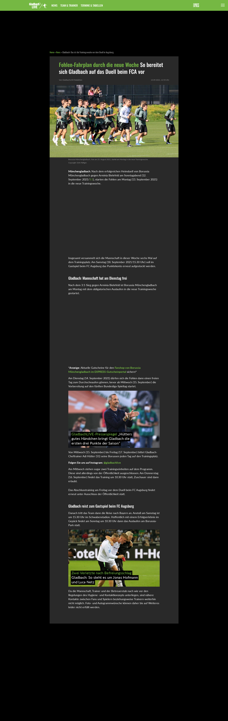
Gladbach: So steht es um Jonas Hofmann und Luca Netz (104, 577)
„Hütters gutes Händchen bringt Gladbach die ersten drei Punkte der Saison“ (101, 438)
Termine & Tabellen (92, 5)
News (54, 5)
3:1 (91, 179)
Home (52, 52)
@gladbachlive (112, 462)
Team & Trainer (69, 5)
